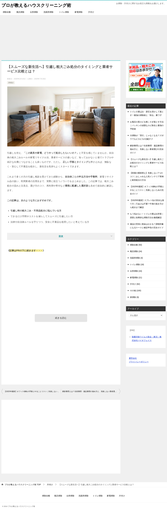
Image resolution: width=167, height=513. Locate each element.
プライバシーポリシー (139, 362)
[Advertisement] (83, 36)
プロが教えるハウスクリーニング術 (36, 5)
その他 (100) (135, 290)
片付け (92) (135, 284)
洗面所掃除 (48, 12)
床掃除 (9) (134, 297)
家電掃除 (79, 12)
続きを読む (61, 318)
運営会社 (133, 358)
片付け (91, 12)
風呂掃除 (20, 12)
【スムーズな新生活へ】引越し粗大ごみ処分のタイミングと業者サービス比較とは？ (147, 162)
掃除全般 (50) (136, 245)
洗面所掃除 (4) (136, 258)
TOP (23, 484)
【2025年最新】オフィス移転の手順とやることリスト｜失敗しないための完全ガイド (32, 391)
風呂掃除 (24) (136, 251)
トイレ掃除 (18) (137, 264)
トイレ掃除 (64, 12)
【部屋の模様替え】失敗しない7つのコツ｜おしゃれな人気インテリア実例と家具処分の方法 (147, 176)
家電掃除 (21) (136, 277)
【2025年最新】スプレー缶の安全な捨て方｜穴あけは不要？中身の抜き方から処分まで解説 (147, 203)
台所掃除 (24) (136, 271)
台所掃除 (34, 12)
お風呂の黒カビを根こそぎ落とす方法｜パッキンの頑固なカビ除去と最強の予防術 (147, 125)
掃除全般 (7, 12)
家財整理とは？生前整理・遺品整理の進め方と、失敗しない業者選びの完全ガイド (91, 391)
